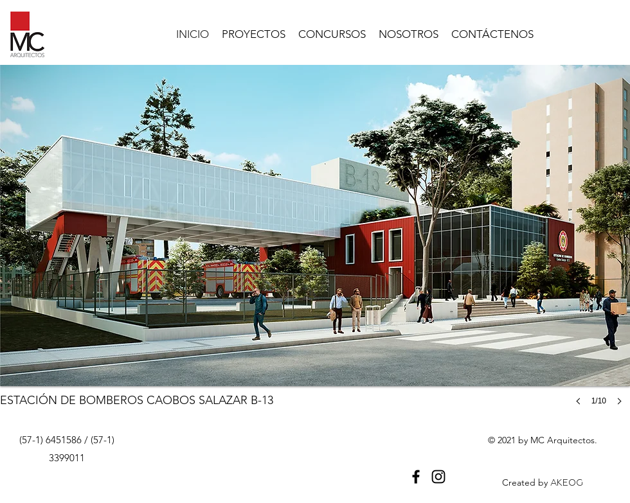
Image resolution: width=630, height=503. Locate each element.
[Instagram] (438, 477)
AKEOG (566, 482)
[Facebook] (416, 477)
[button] (315, 248)
